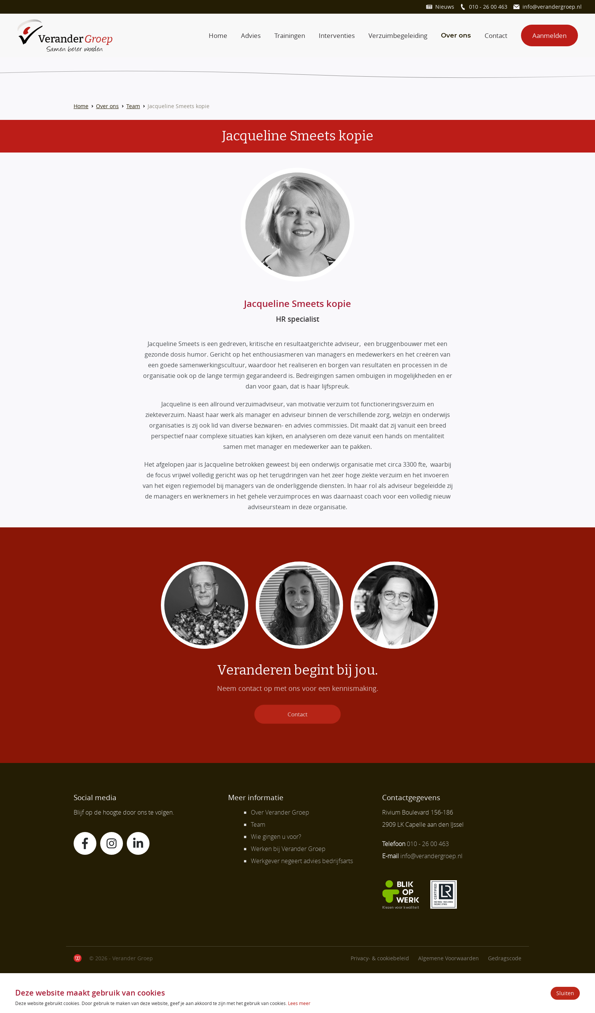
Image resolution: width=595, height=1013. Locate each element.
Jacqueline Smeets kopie (178, 106)
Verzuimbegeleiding (397, 35)
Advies (251, 35)
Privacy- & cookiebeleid (380, 958)
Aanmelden (549, 35)
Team (133, 106)
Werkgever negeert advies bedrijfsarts (302, 861)
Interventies (337, 35)
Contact (496, 35)
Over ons (456, 35)
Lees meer (299, 1003)
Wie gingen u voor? (276, 836)
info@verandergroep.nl (552, 6)
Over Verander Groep (280, 812)
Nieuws (444, 6)
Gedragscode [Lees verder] (504, 958)
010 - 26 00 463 (488, 6)
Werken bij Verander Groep (288, 849)
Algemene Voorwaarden (448, 958)
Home (218, 35)
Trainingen (289, 35)
